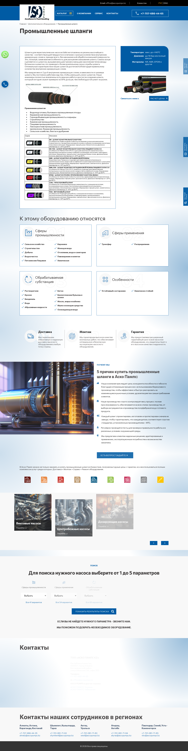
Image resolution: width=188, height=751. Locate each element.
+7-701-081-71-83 (89, 735)
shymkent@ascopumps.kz (62, 737)
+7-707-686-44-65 (152, 13)
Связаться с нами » (130, 98)
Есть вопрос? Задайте (115, 455)
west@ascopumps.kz (90, 737)
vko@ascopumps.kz (151, 737)
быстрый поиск (185, 40)
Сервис (99, 13)
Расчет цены (157, 98)
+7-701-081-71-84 (119, 735)
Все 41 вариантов (34, 602)
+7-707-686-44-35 (28, 735)
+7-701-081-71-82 (58, 735)
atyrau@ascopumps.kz (121, 737)
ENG (166, 3)
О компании (84, 13)
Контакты (112, 13)
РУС (160, 3)
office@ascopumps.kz (116, 3)
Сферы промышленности (34, 584)
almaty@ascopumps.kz (30, 737)
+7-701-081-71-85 (150, 735)
